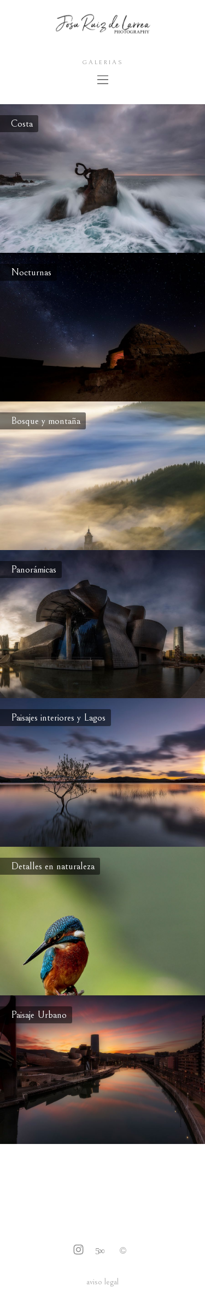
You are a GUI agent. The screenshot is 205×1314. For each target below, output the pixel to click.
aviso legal (102, 1282)
